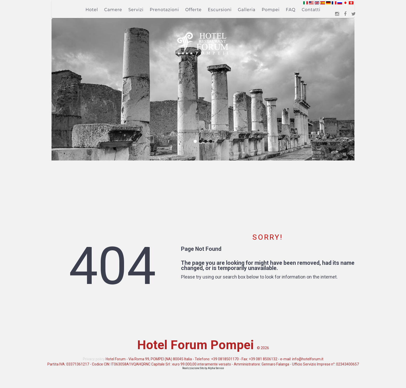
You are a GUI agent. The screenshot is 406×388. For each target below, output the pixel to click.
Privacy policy (94, 359)
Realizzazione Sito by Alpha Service (203, 368)
